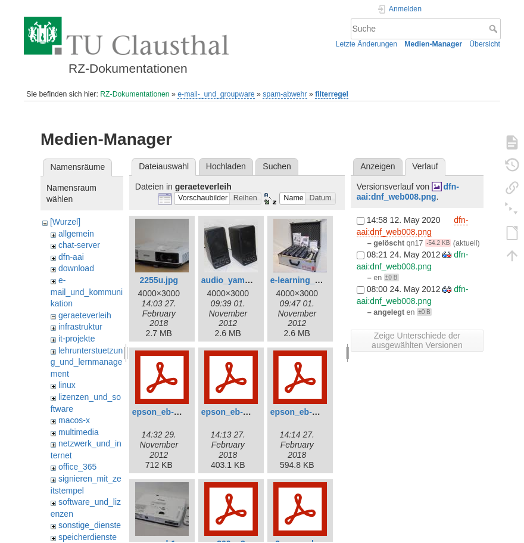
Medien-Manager (433, 44)
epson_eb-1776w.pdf (173, 412)
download (76, 268)
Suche (494, 28)
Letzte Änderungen (367, 44)
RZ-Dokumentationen (134, 94)
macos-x (74, 420)
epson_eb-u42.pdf (306, 412)
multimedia (78, 432)
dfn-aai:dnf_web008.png (408, 191)
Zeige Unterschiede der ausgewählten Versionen (417, 340)
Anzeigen (377, 166)
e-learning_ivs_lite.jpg (314, 280)
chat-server (79, 245)
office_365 (77, 466)
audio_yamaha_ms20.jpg (250, 280)
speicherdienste (87, 537)
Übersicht (484, 44)
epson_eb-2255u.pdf (241, 412)
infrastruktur (80, 326)
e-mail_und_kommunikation (87, 291)
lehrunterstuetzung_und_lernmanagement (87, 362)
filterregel (331, 94)
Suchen (277, 166)
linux (67, 385)
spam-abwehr (285, 94)
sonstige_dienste (89, 525)
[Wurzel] (65, 221)
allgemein (76, 233)
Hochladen (226, 166)
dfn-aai (71, 257)
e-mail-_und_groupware (215, 94)
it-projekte (76, 338)
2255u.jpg (159, 280)
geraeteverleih (84, 315)
